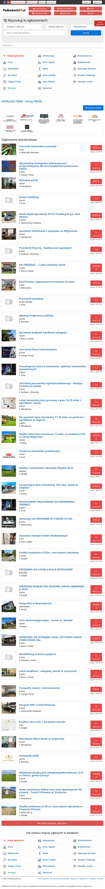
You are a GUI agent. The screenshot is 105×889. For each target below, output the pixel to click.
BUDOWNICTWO (39, 13)
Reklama (42, 2)
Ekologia (9, 88)
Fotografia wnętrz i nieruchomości (39, 688)
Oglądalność (84, 879)
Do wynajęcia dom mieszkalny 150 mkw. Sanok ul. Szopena (49, 486)
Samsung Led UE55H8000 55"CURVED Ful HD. (46, 518)
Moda (43, 68)
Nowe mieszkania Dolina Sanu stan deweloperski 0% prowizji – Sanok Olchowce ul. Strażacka (50, 791)
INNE (91, 13)
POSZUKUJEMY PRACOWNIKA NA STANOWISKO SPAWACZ (47, 503)
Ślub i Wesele (46, 81)
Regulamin (74, 879)
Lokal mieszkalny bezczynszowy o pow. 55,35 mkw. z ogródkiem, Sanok (50, 401)
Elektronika (10, 68)
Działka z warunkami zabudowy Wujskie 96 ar (46, 468)
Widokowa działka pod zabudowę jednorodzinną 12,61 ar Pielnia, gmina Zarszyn (51, 774)
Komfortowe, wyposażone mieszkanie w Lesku (47, 281)
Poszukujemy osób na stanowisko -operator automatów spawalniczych (52, 368)
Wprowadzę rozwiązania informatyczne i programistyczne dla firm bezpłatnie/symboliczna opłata (48, 165)
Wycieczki (45, 88)
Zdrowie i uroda (82, 81)
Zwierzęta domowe (84, 68)
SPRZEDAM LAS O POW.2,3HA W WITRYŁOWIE (46, 569)
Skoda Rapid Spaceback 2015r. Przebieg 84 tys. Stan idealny (49, 215)
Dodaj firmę (32, 2)
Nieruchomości (82, 56)
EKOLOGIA (65, 13)
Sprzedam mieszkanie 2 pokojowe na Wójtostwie (48, 231)
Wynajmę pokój (28, 180)
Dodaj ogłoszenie (18, 2)
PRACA (90, 8)
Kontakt (100, 879)
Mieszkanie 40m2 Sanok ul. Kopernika (41, 738)
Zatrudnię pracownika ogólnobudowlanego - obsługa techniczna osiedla (50, 385)
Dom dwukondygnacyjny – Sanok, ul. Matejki (45, 620)
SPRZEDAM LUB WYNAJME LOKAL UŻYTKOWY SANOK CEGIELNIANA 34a (50, 638)
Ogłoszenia (7, 45)
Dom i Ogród (46, 62)
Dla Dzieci (10, 75)
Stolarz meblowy (29, 197)
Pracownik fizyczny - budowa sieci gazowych (45, 247)
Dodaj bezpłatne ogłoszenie (52, 823)
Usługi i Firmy (12, 81)
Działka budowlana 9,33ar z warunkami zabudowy (49, 552)
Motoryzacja (46, 56)
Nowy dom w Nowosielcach (35, 603)
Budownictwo (82, 62)
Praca (8, 62)
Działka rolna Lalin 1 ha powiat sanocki (42, 721)
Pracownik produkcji (31, 298)
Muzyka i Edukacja (84, 75)
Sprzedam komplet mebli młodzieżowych (43, 535)
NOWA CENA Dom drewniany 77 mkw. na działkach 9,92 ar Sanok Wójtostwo (52, 435)
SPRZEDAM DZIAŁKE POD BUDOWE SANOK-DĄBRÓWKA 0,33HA (51, 588)
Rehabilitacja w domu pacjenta (37, 654)
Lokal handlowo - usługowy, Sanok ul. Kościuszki (48, 671)
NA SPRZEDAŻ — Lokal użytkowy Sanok (42, 264)
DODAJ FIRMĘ (93, 107)
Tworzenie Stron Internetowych (38, 349)
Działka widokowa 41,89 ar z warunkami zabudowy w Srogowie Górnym (50, 808)
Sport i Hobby (46, 75)
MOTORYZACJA (40, 8)
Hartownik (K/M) (29, 755)
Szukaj (86, 33)
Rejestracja (97, 2)
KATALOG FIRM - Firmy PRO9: (22, 101)
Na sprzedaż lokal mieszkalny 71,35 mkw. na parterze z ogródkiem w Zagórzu (52, 418)
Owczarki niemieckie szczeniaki (38, 146)
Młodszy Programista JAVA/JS (36, 315)
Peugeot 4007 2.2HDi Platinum (37, 705)
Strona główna (44, 879)
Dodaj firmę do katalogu (60, 879)
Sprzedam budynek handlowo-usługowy (43, 332)
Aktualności (51, 2)
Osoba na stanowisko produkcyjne (39, 451)
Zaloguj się (87, 2)
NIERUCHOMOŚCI (65, 8)
